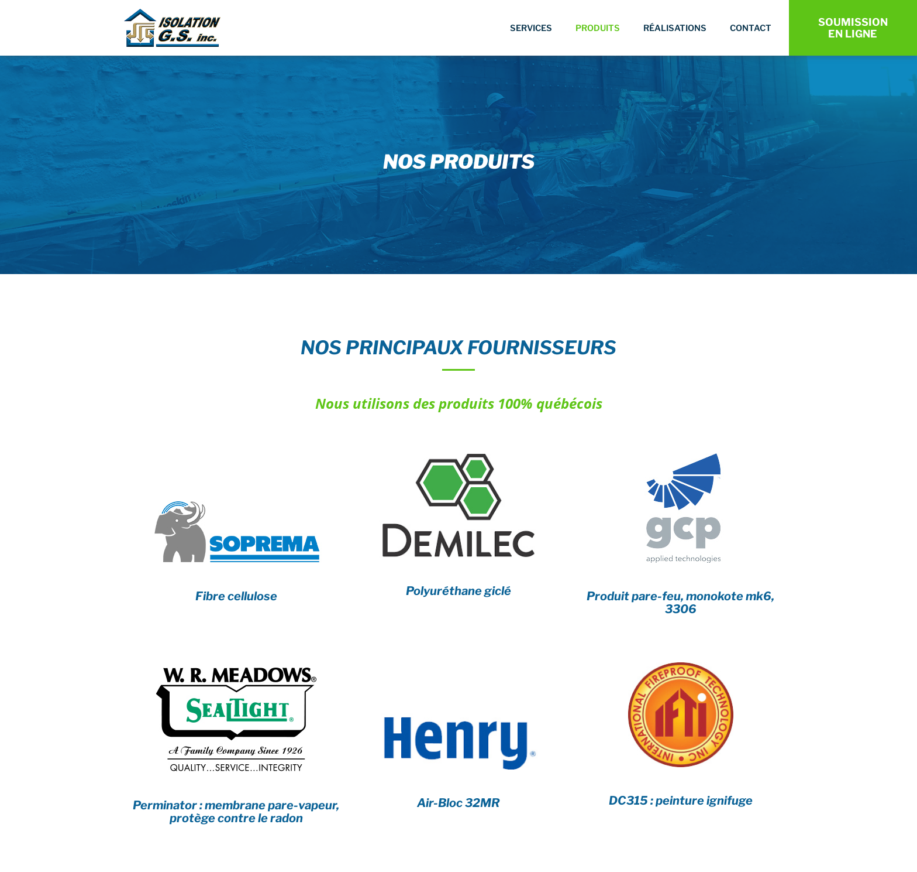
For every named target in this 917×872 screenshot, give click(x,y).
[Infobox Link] (236, 548)
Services (531, 28)
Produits (597, 28)
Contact (750, 28)
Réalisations (674, 28)
